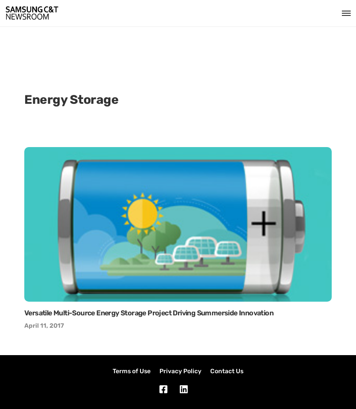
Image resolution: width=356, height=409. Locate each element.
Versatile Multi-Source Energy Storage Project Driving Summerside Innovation (148, 313)
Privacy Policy (180, 371)
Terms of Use (132, 371)
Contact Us (226, 371)
